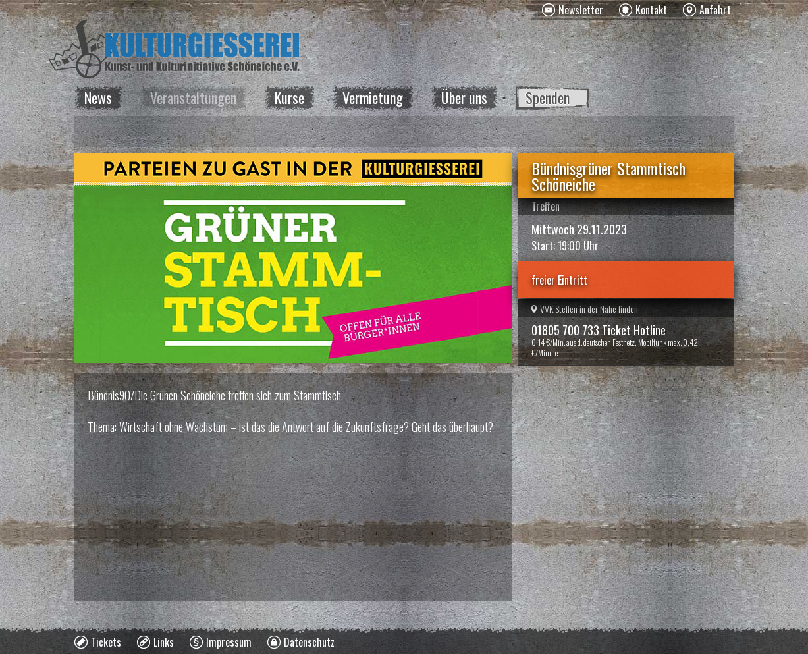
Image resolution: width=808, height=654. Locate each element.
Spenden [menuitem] (547, 97)
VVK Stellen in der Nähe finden (584, 308)
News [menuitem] (98, 97)
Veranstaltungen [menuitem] (193, 97)
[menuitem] (572, 9)
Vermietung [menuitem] (372, 97)
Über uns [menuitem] (464, 97)
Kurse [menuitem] (289, 97)
